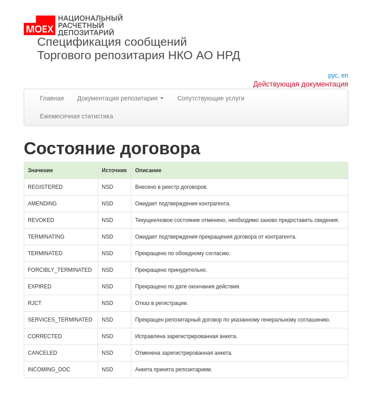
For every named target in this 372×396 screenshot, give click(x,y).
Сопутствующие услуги (210, 98)
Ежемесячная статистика (76, 116)
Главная (52, 98)
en (344, 75)
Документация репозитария (120, 98)
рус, (333, 75)
